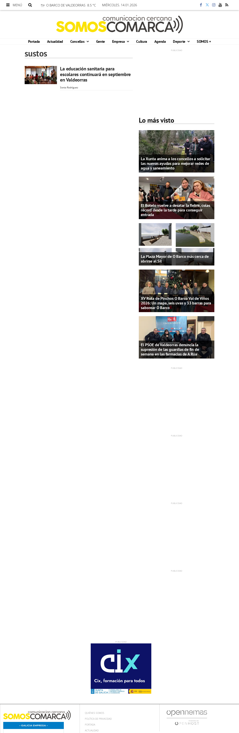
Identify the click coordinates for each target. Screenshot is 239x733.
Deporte (179, 41)
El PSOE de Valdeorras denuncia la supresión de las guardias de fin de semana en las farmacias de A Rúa (170, 349)
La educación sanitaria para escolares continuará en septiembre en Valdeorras (95, 74)
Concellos (77, 41)
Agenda (160, 41)
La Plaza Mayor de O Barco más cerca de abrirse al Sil (174, 259)
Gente (100, 41)
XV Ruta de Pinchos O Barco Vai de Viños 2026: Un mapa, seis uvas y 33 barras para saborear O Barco (176, 303)
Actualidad (55, 41)
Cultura (141, 41)
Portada (34, 41)
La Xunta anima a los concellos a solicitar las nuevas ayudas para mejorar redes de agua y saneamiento (175, 163)
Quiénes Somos (94, 713)
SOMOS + (204, 41)
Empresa (119, 41)
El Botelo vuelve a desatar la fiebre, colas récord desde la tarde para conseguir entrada (175, 210)
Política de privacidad (98, 718)
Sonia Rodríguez (69, 87)
